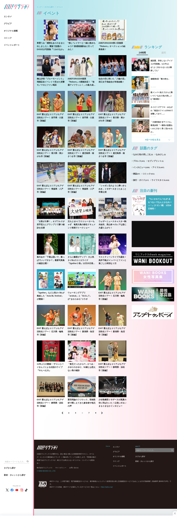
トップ (39, 7)
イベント (60, 7)
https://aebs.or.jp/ (107, 487)
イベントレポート (12, 45)
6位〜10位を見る (152, 140)
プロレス (139, 161)
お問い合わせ (74, 468)
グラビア (8, 23)
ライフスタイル (160, 180)
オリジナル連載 (11, 31)
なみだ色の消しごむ (143, 154)
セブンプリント (155, 161)
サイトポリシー (60, 468)
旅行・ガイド (141, 180)
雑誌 (136, 174)
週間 (163, 53)
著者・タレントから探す (15, 475)
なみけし (161, 154)
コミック (8, 38)
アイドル (158, 167)
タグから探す (10, 468)
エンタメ (8, 16)
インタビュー (141, 167)
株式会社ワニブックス (44, 468)
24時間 (142, 53)
